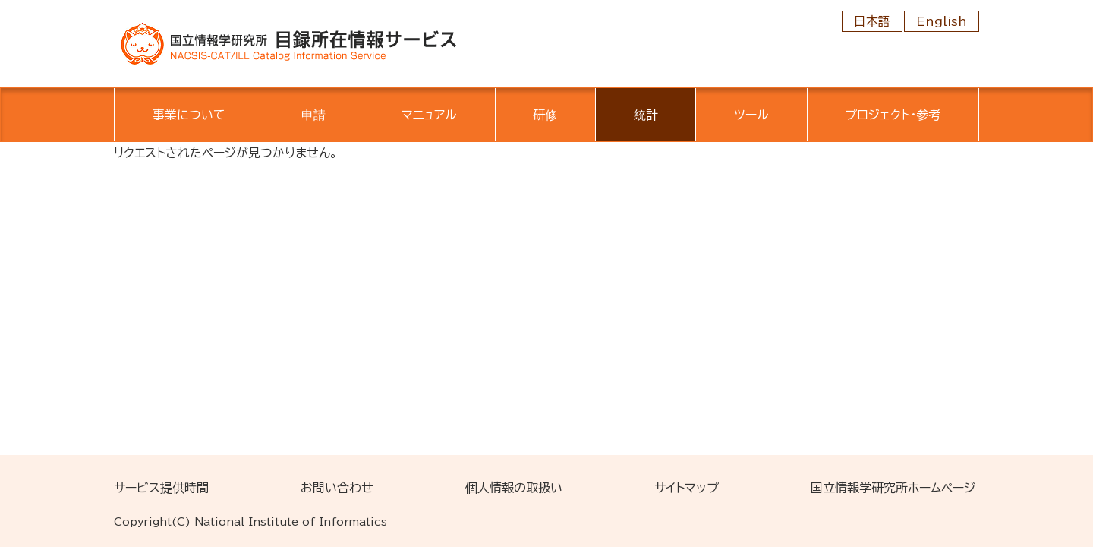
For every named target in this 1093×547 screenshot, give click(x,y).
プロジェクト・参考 (892, 115)
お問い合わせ (337, 488)
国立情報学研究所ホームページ (893, 488)
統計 (646, 115)
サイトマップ (686, 488)
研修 (545, 115)
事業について (189, 115)
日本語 (872, 21)
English (941, 21)
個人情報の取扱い (513, 488)
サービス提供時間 (161, 488)
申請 (313, 115)
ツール (751, 115)
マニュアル (429, 115)
